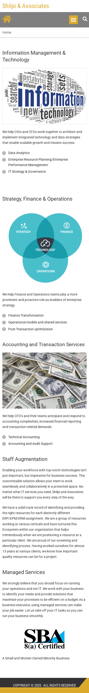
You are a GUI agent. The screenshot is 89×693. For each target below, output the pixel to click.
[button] (73, 19)
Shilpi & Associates (25, 5)
